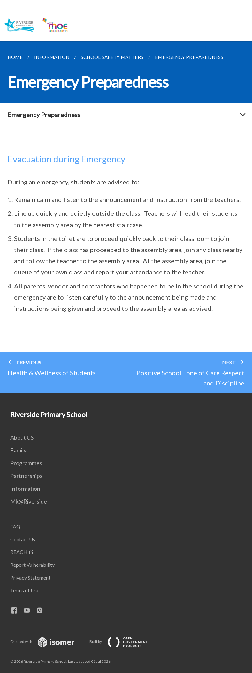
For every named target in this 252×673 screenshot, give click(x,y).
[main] (126, 217)
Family (18, 450)
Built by (123, 641)
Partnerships (26, 475)
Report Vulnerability (32, 565)
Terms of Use (24, 590)
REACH (18, 552)
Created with (47, 641)
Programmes (26, 463)
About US (22, 437)
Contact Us (22, 539)
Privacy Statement (30, 577)
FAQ (15, 526)
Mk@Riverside (28, 501)
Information (25, 488)
